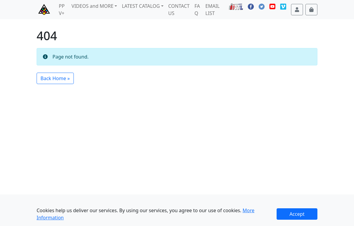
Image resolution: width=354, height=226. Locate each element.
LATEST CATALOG (141, 6)
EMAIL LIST (213, 10)
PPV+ (61, 10)
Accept (297, 214)
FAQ (197, 10)
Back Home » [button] (55, 78)
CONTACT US (179, 10)
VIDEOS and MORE (92, 6)
